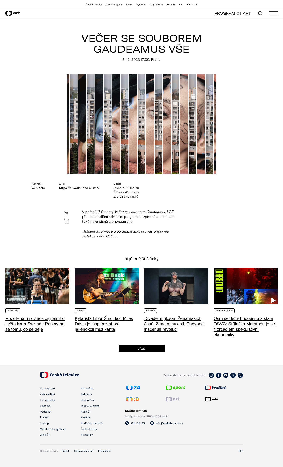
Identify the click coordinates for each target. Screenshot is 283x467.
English (65, 451)
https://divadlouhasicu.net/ (79, 188)
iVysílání (141, 4)
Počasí (44, 417)
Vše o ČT (192, 4)
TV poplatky (47, 400)
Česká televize (94, 4)
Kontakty (87, 434)
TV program (156, 4)
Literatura (12, 310)
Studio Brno (88, 400)
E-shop (44, 423)
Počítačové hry (224, 310)
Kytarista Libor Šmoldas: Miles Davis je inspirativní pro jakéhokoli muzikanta (104, 324)
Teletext (45, 406)
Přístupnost (104, 451)
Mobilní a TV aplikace (53, 429)
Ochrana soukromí (84, 451)
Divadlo (150, 310)
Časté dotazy (89, 429)
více (141, 348)
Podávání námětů (92, 423)
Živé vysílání (47, 394)
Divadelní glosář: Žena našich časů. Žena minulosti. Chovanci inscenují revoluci (174, 324)
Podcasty (45, 411)
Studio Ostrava (90, 406)
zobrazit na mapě (126, 196)
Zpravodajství (114, 4)
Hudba (80, 310)
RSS (241, 451)
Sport (129, 4)
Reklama (86, 394)
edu (181, 4)
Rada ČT (86, 411)
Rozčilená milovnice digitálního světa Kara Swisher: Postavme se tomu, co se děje (35, 324)
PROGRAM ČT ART (233, 13)
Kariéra (85, 417)
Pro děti (171, 4)
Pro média (87, 388)
